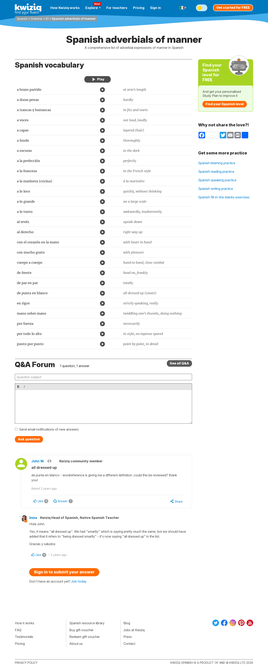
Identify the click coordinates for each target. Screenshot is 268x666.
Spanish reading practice (216, 172)
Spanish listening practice (216, 163)
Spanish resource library (86, 623)
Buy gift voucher (81, 630)
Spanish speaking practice (217, 180)
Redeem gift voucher (84, 637)
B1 (47, 18)
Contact (129, 644)
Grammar (37, 18)
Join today (79, 581)
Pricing (138, 8)
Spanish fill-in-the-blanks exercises (223, 197)
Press (127, 637)
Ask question (29, 439)
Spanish (22, 18)
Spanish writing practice (215, 189)
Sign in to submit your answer (64, 572)
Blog (126, 623)
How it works (24, 623)
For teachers (116, 8)
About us (76, 644)
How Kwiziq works (65, 8)
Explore (93, 8)
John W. (37, 461)
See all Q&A (179, 363)
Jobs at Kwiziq (134, 630)
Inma (33, 518)
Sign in (155, 8)
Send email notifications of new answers (49, 429)
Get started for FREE (233, 7)
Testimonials (24, 637)
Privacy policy (26, 662)
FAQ (18, 630)
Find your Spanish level (224, 104)
